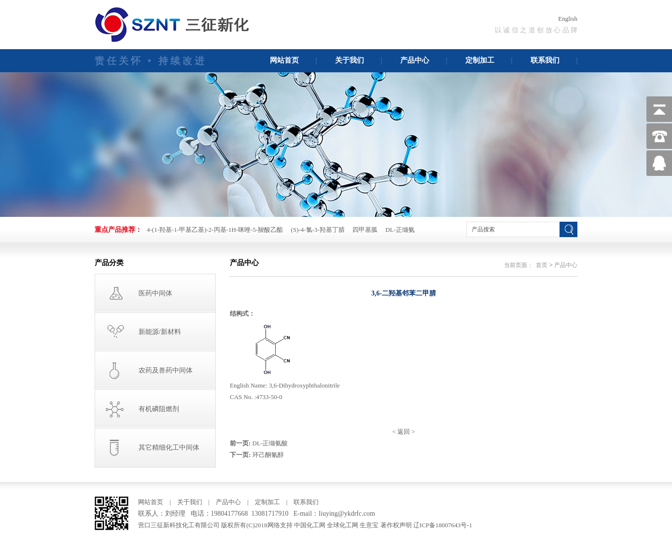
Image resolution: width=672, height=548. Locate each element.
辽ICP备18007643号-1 (442, 525)
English (567, 18)
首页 (541, 265)
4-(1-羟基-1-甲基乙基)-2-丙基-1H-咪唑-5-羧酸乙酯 (215, 229)
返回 (403, 431)
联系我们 (545, 60)
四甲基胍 (365, 229)
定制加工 (479, 60)
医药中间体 (155, 293)
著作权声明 (396, 525)
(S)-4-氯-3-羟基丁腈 (318, 229)
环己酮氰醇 (268, 454)
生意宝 (369, 525)
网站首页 (284, 60)
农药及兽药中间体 (166, 370)
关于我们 (349, 60)
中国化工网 (309, 525)
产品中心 (414, 60)
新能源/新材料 (160, 331)
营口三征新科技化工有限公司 (179, 525)
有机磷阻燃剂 (159, 409)
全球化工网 (342, 525)
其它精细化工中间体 (169, 447)
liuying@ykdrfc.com (347, 513)
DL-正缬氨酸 (270, 443)
